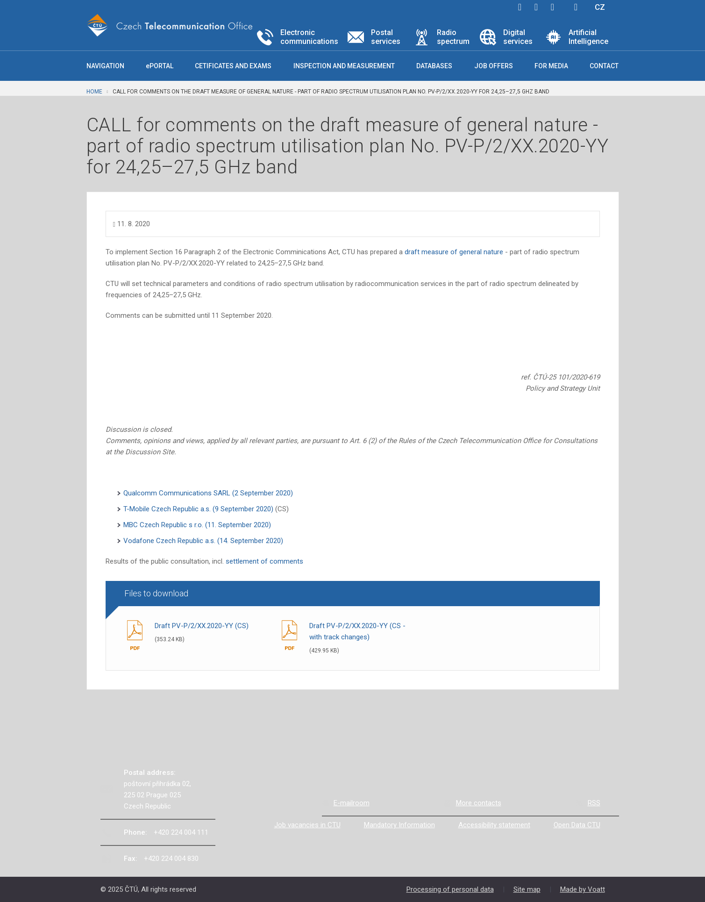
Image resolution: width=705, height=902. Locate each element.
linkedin (552, 7)
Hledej (576, 7)
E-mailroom (352, 803)
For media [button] (551, 66)
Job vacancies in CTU (307, 825)
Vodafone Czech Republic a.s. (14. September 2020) (203, 541)
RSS (594, 803)
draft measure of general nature (454, 252)
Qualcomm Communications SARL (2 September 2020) (208, 493)
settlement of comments (264, 561)
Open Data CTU (577, 825)
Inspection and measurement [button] (344, 66)
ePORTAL (159, 66)
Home (94, 91)
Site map (527, 889)
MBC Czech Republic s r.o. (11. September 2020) (197, 525)
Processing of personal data (450, 889)
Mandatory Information (399, 825)
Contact (604, 66)
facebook (520, 7)
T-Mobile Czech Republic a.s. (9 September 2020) (199, 509)
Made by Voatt (582, 889)
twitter (536, 7)
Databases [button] (434, 66)
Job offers (493, 66)
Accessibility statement (494, 825)
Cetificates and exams (233, 66)
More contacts (478, 803)
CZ (600, 7)
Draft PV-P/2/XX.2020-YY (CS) (202, 626)
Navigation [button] (105, 66)
